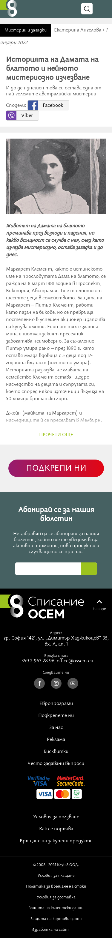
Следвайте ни (56, 672)
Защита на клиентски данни (56, 908)
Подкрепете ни (56, 716)
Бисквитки (56, 752)
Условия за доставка (56, 897)
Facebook (53, 106)
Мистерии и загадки (25, 30)
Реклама (56, 740)
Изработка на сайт (56, 929)
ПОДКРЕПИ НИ (56, 468)
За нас (56, 728)
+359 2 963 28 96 (36, 661)
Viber (27, 116)
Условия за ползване (56, 817)
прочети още (56, 435)
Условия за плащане (56, 875)
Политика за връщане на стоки (56, 886)
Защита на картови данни (56, 918)
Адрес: (56, 633)
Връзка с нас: (56, 655)
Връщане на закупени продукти (56, 841)
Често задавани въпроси (56, 764)
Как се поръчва (56, 829)
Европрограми (56, 704)
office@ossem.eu (75, 661)
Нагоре (99, 609)
